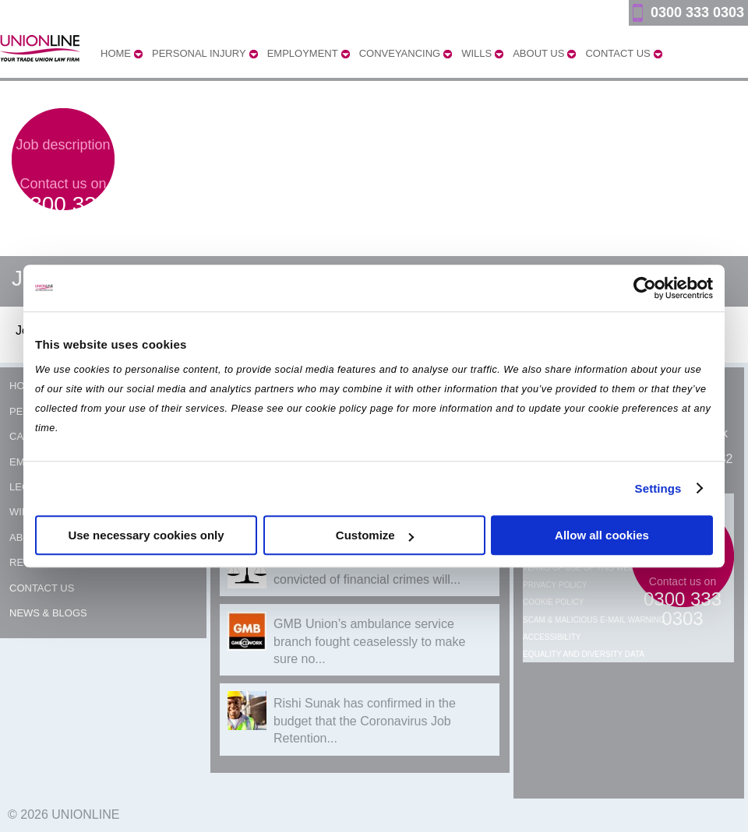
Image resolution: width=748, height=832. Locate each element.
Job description (63, 145)
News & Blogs (48, 613)
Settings (658, 488)
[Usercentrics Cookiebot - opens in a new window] (645, 288)
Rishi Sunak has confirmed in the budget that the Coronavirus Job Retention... (364, 721)
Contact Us (41, 588)
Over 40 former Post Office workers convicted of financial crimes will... (370, 570)
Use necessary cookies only (146, 535)
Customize (375, 535)
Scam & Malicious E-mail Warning (594, 620)
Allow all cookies (602, 535)
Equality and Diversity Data (583, 654)
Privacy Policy (555, 585)
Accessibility (551, 637)
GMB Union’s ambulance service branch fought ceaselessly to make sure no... (369, 641)
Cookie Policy (553, 602)
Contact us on (63, 207)
